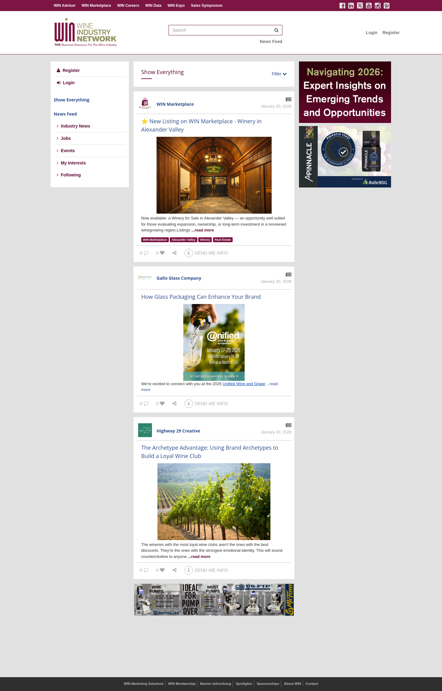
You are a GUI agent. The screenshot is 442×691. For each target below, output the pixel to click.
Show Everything (71, 100)
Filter (279, 73)
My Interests (71, 162)
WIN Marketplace (96, 5)
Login (372, 32)
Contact (312, 683)
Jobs (64, 138)
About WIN (292, 683)
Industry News (73, 126)
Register (391, 32)
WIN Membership (182, 683)
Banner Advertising (215, 683)
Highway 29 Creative (178, 431)
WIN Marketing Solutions (144, 683)
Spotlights (244, 683)
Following (69, 174)
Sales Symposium (207, 5)
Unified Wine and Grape (244, 383)
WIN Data (153, 5)
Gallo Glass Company (179, 278)
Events (66, 150)
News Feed (271, 41)
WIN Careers (128, 5)
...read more (202, 230)
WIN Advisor (65, 5)
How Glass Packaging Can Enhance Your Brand (201, 296)
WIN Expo (176, 5)
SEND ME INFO (206, 252)
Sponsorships (268, 683)
